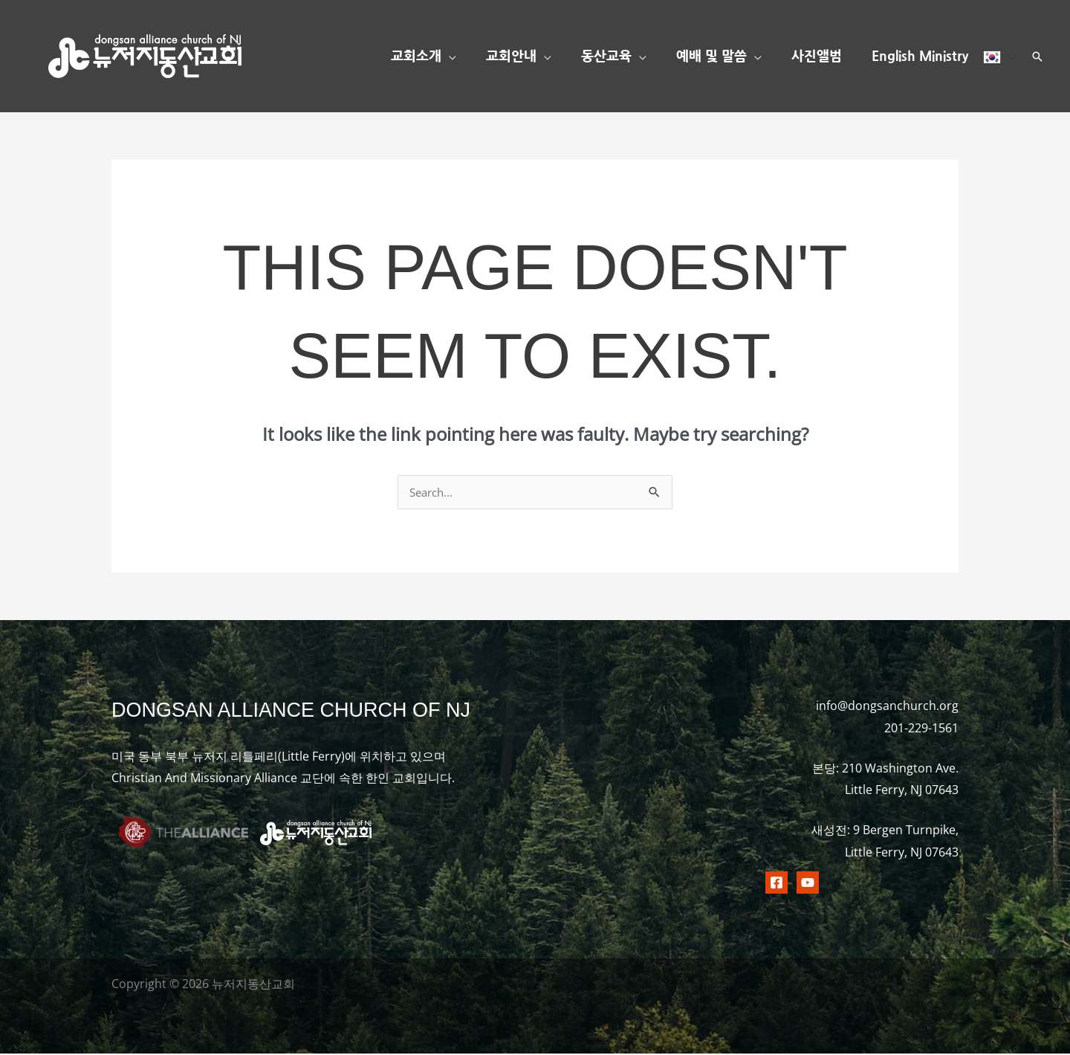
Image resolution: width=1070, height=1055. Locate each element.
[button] (465, 56)
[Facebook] (776, 884)
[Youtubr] (808, 884)
